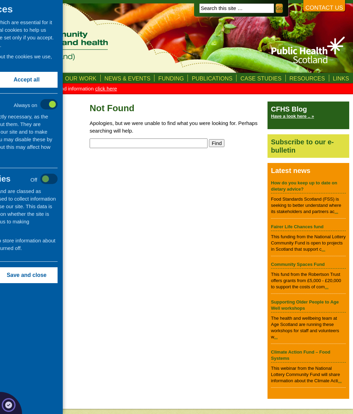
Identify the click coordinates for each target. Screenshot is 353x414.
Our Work (81, 78)
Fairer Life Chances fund (297, 226)
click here (106, 89)
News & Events (127, 78)
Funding (171, 78)
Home (12, 78)
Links (341, 78)
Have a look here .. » (292, 116)
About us (43, 78)
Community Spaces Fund (298, 264)
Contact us (324, 7)
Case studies (260, 78)
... (336, 211)
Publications (212, 78)
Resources (307, 78)
